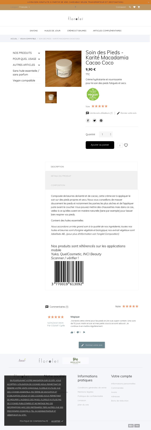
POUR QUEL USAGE (24, 58)
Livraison (82, 400)
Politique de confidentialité (34, 421)
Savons (34, 30)
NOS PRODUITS (22, 53)
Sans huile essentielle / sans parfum (26, 72)
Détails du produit (61, 176)
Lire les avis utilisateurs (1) (99, 113)
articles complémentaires (107, 30)
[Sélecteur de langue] (24, 7)
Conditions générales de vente (92, 387)
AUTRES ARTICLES (24, 64)
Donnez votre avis (126, 113)
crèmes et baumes (76, 30)
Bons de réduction (119, 400)
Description (57, 166)
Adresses (115, 396)
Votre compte (121, 376)
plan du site (83, 404)
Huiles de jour (52, 30)
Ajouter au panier (100, 144)
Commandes (117, 388)
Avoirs (114, 392)
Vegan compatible (24, 80)
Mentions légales (85, 392)
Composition (58, 185)
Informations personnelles (123, 383)
